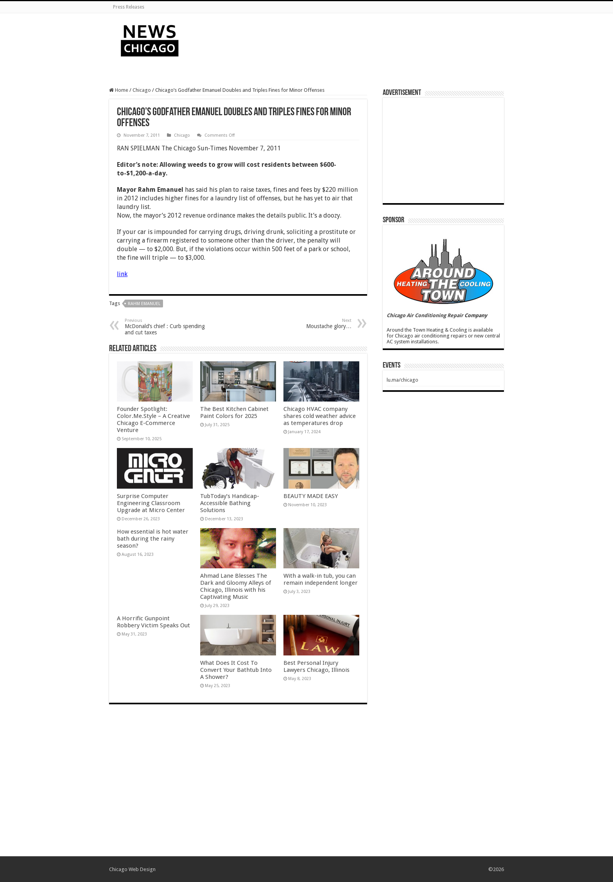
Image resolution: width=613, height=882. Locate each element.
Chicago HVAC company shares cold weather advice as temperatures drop (319, 416)
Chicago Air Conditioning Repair (425, 315)
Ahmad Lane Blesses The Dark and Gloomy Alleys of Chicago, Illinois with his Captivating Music (235, 586)
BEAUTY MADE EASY (310, 496)
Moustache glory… (311, 323)
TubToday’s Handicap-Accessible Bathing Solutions (229, 503)
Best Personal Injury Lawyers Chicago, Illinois (316, 666)
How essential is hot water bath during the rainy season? (152, 538)
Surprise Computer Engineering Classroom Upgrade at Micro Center (151, 503)
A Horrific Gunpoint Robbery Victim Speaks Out (153, 622)
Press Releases (128, 7)
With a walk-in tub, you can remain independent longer (320, 579)
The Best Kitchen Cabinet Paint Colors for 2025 (234, 412)
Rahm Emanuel (144, 303)
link (122, 274)
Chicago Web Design (132, 869)
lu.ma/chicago (402, 380)
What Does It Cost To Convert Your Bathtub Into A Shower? (236, 669)
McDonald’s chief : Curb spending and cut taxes (165, 327)
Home (118, 90)
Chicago (142, 90)
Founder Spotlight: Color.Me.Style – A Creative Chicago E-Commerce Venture (153, 419)
